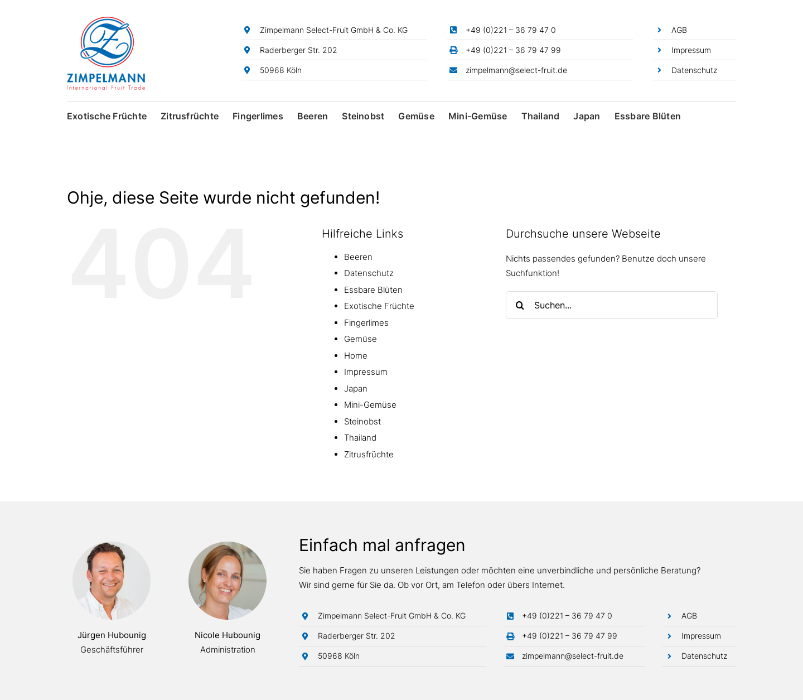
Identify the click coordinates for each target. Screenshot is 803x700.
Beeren (358, 257)
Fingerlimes (366, 322)
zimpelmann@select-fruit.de (516, 70)
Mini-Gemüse (370, 404)
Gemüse (360, 339)
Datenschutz (694, 70)
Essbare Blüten (373, 289)
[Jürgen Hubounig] (111, 545)
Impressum (691, 50)
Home (355, 355)
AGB (679, 30)
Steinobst (362, 421)
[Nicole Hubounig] (227, 545)
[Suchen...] (612, 305)
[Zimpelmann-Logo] (106, 21)
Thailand (360, 437)
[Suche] (520, 305)
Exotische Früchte (379, 306)
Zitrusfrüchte (369, 454)
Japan (355, 388)
